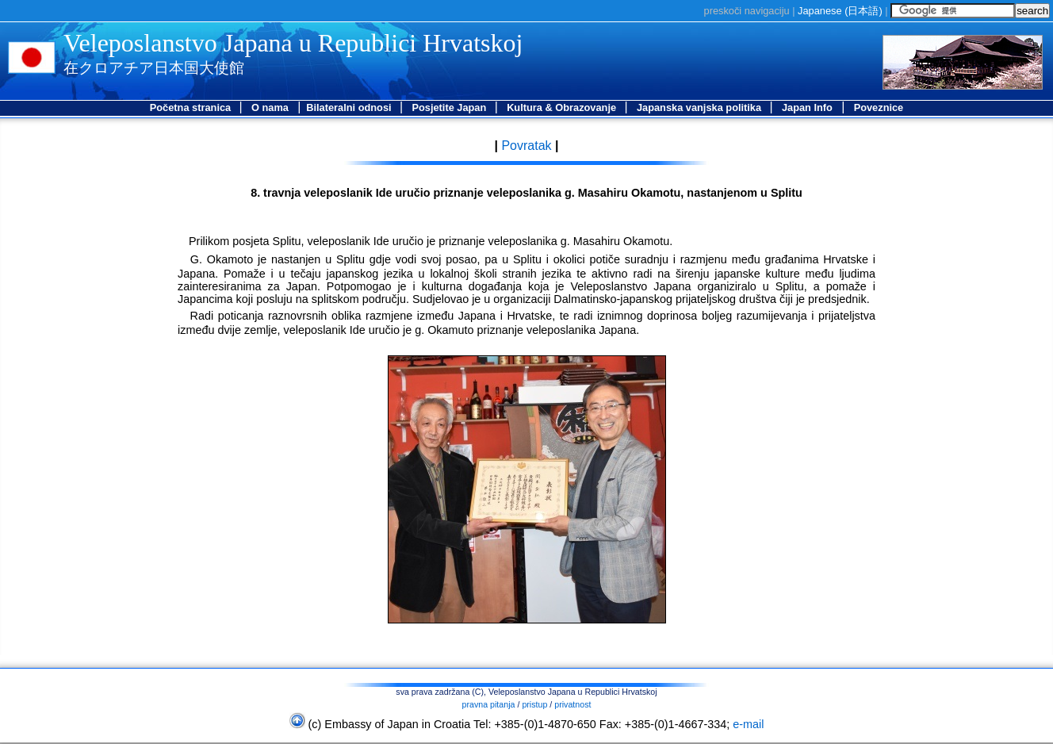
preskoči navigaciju (747, 11)
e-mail (748, 724)
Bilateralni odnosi (350, 107)
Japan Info (807, 107)
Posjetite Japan (450, 107)
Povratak (525, 145)
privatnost (572, 704)
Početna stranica (192, 107)
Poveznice (879, 107)
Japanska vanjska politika (700, 107)
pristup (534, 704)
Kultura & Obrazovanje (563, 107)
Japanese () (840, 11)
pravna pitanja (488, 704)
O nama (270, 107)
